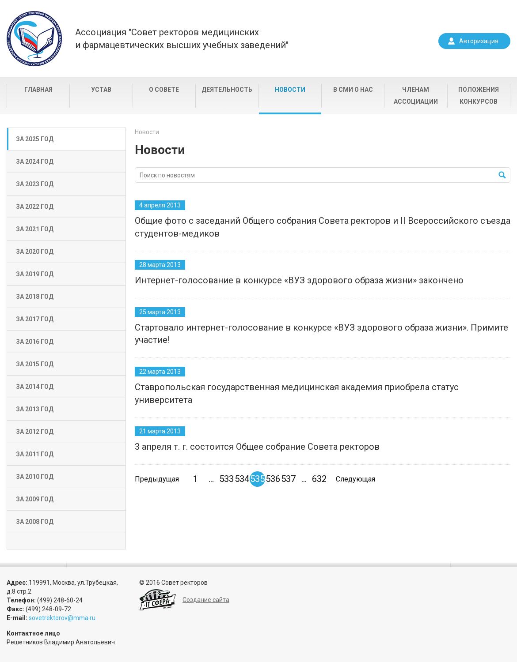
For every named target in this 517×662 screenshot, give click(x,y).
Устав (101, 89)
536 (273, 479)
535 (257, 479)
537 (288, 479)
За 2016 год (34, 341)
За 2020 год (34, 251)
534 (242, 479)
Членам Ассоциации (416, 95)
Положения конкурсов (478, 95)
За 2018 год (34, 296)
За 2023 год (34, 184)
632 (319, 479)
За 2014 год (34, 386)
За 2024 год (34, 161)
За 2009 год (34, 499)
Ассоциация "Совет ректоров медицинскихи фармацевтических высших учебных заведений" (182, 38)
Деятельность (226, 89)
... (211, 479)
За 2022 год (34, 206)
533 (226, 479)
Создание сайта (205, 599)
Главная (38, 89)
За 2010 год (34, 476)
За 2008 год (34, 521)
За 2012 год (34, 431)
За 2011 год (34, 454)
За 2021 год (34, 229)
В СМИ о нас (353, 89)
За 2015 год (34, 364)
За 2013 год (34, 409)
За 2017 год (34, 319)
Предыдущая (157, 479)
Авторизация (478, 41)
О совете (164, 89)
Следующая (355, 479)
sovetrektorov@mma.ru (62, 617)
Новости (290, 89)
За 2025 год (34, 139)
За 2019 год (34, 274)
